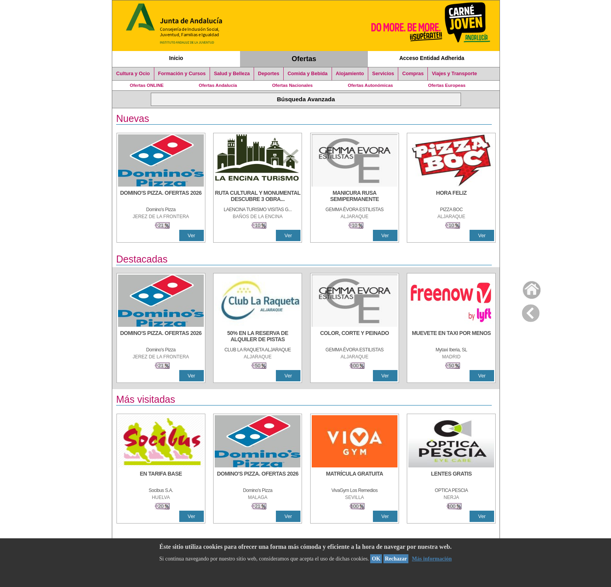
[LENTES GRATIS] (451, 477)
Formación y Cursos (182, 73)
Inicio (176, 58)
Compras (413, 73)
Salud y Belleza (232, 73)
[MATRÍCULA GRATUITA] (354, 477)
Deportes (268, 73)
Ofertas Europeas (447, 85)
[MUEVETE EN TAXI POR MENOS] (451, 337)
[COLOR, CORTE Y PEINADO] (354, 337)
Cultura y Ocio (133, 73)
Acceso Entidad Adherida (431, 58)
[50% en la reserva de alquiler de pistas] (257, 337)
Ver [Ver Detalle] (191, 235)
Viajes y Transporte (454, 73)
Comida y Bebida (308, 73)
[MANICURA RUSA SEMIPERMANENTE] (354, 196)
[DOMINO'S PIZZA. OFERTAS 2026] (161, 196)
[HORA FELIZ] (451, 196)
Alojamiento (350, 73)
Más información (432, 559)
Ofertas (304, 59)
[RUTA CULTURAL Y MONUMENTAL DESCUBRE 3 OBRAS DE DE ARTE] (257, 196)
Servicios (383, 73)
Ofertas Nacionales (292, 85)
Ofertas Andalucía (218, 85)
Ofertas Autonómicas (370, 85)
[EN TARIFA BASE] (161, 477)
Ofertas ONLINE (147, 85)
